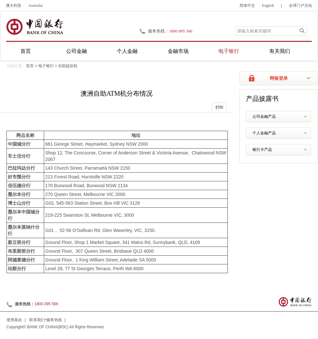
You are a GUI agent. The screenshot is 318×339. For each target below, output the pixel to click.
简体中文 (247, 5)
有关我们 (279, 51)
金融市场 (178, 51)
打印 (219, 107)
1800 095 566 (180, 31)
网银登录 (279, 78)
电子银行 (228, 51)
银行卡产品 (262, 149)
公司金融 (76, 51)
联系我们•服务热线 (45, 320)
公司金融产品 (264, 116)
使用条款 (14, 320)
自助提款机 (68, 66)
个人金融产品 (264, 133)
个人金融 (127, 51)
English (268, 5)
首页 (25, 51)
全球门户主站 (300, 5)
